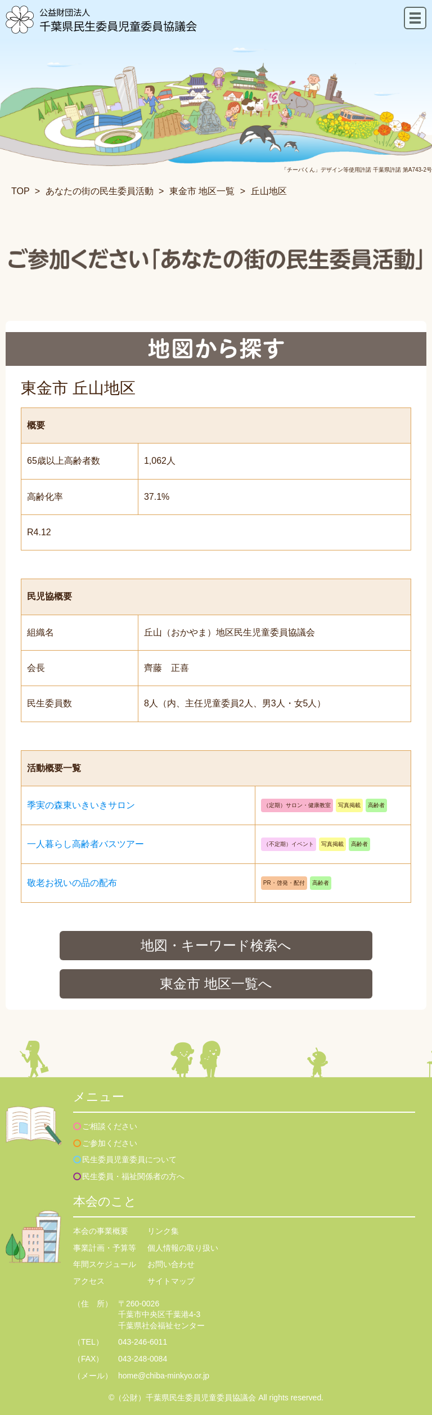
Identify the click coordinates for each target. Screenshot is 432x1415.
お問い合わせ (171, 1264)
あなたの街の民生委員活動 (100, 191)
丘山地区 (269, 191)
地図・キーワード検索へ (216, 945)
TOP (20, 191)
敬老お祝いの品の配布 (72, 883)
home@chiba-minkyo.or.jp (163, 1375)
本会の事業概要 (100, 1230)
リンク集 (163, 1230)
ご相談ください (109, 1126)
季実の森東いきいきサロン (81, 805)
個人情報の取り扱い (182, 1247)
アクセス (89, 1281)
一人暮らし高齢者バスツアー (85, 844)
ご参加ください (109, 1143)
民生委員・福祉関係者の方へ (133, 1176)
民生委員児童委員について (129, 1159)
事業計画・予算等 (104, 1247)
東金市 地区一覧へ (216, 983)
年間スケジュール (104, 1264)
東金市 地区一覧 (202, 191)
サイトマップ (171, 1281)
